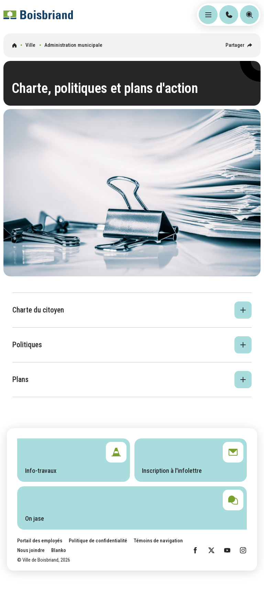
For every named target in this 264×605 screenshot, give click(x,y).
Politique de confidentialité (98, 541)
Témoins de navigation (158, 541)
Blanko (58, 550)
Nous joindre (31, 550)
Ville (30, 45)
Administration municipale (73, 45)
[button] (132, 310)
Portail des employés (39, 541)
